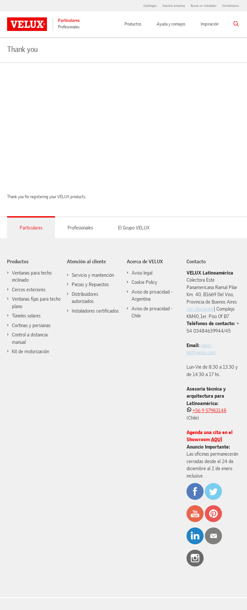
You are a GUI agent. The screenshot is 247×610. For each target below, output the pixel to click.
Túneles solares (26, 316)
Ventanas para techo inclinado (31, 276)
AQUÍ (216, 439)
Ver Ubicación (200, 309)
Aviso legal (142, 273)
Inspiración (209, 24)
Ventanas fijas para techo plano (36, 302)
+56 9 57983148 (209, 410)
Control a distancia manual (30, 338)
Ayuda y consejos (171, 24)
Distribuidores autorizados (85, 298)
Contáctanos (230, 6)
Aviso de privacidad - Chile (152, 312)
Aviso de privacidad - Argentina (152, 295)
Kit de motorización (30, 351)
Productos (132, 24)
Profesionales (68, 26)
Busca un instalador (203, 6)
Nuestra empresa (173, 6)
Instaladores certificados (95, 311)
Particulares (69, 20)
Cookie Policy (144, 282)
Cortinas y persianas (31, 325)
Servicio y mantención (93, 275)
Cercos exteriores (28, 290)
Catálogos (150, 6)
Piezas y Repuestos (90, 284)
